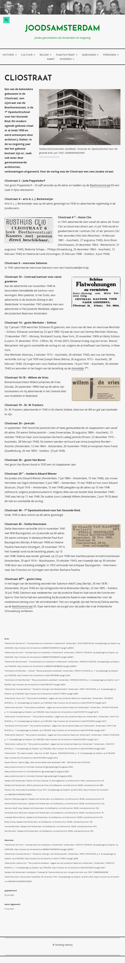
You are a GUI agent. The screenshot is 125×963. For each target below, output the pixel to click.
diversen (65, 58)
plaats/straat (65, 54)
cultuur (27, 54)
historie (8, 54)
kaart (51, 58)
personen (109, 54)
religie (44, 54)
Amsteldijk (77, 368)
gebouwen (89, 54)
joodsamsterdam (62, 29)
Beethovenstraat (100, 185)
